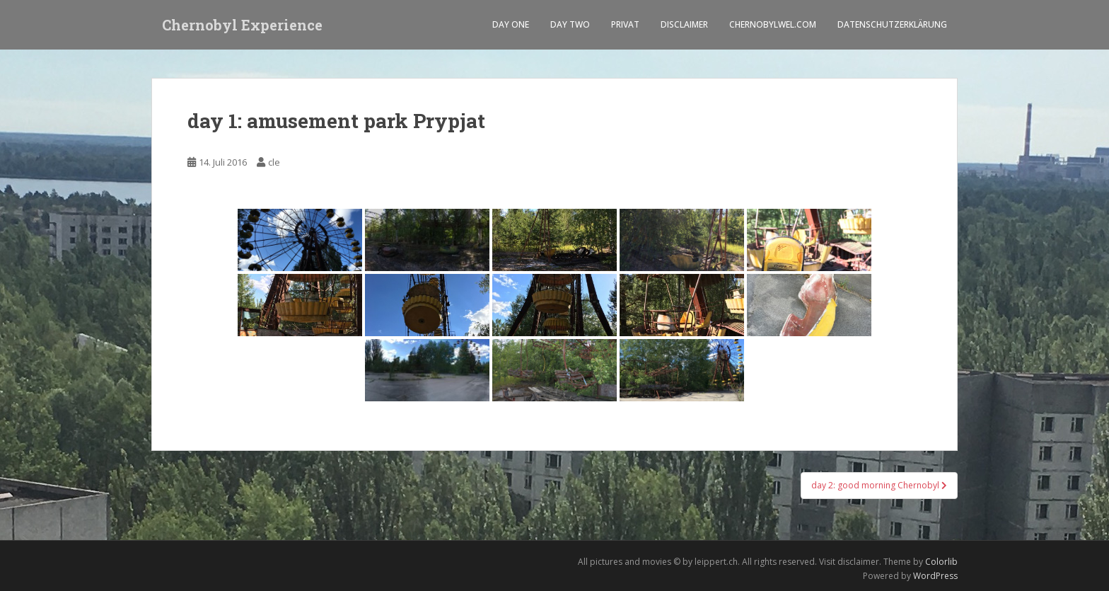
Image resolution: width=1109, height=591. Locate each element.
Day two (570, 24)
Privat (625, 24)
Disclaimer (684, 24)
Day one (510, 24)
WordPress (935, 576)
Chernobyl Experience (242, 25)
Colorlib (941, 562)
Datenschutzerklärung (892, 24)
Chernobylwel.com (772, 24)
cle (274, 162)
